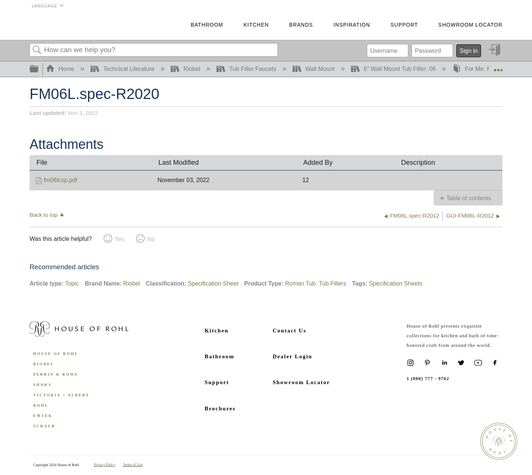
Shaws (42, 385)
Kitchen (256, 25)
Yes (119, 239)
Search (37, 50)
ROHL (40, 405)
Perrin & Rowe (55, 374)
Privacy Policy (105, 464)
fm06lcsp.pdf (61, 180)
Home (61, 69)
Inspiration (351, 25)
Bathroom (207, 25)
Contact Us (289, 331)
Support (404, 25)
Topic (72, 283)
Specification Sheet (213, 283)
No (150, 239)
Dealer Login (292, 356)
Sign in (469, 51)
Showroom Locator (470, 25)
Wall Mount (314, 69)
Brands (301, 25)
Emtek (42, 416)
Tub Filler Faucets (247, 69)
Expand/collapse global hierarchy (38, 69)
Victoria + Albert (61, 395)
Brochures (220, 408)
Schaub (44, 426)
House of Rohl (55, 354)
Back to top (44, 215)
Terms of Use (133, 464)
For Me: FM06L (479, 69)
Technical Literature (123, 69)
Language (44, 6)
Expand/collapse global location (498, 66)
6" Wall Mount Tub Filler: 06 (394, 69)
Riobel (186, 69)
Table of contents (468, 198)
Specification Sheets (395, 283)
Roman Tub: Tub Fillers (315, 283)
